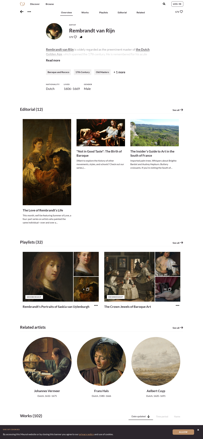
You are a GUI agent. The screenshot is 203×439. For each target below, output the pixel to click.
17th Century (82, 72)
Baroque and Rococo (58, 72)
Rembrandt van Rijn (60, 49)
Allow (183, 432)
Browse (50, 4)
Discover (35, 4)
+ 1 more (119, 72)
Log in (177, 4)
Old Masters (102, 72)
